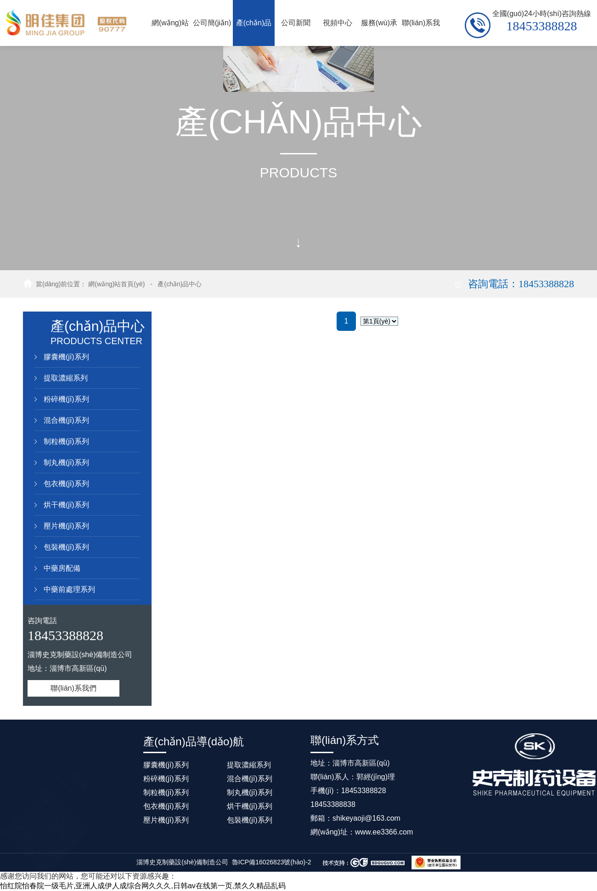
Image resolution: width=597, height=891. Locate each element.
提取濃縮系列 (66, 378)
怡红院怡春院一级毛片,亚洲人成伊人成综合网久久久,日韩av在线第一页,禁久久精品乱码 (143, 886)
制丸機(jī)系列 (66, 462)
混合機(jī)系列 (66, 420)
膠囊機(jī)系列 (66, 357)
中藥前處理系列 (69, 589)
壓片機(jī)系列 (66, 526)
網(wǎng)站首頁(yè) (116, 284)
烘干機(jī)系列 (66, 505)
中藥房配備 (62, 568)
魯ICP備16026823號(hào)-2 (271, 862)
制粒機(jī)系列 (66, 441)
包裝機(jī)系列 (66, 547)
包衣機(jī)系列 (66, 484)
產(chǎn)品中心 (180, 284)
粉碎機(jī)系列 (66, 399)
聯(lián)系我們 (73, 688)
